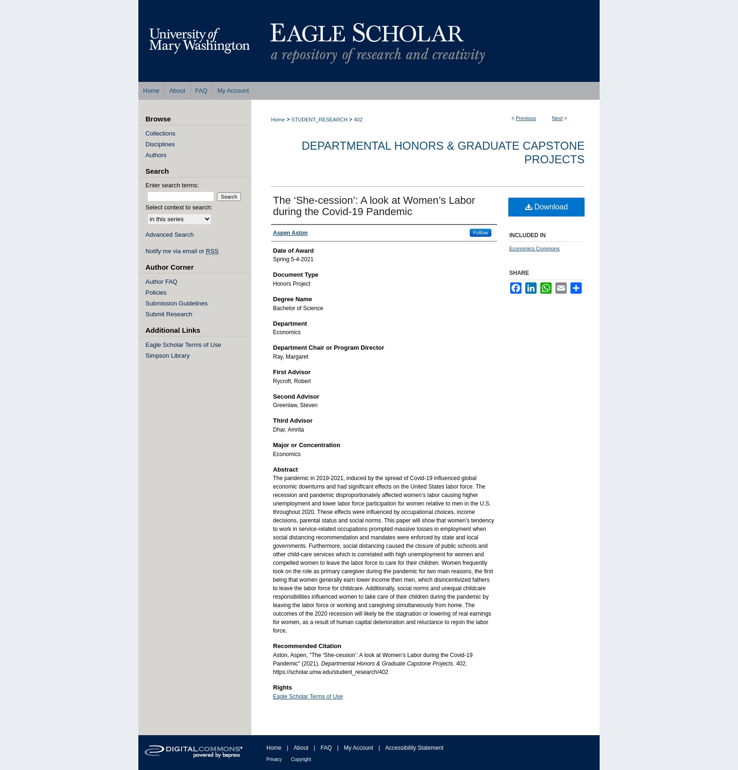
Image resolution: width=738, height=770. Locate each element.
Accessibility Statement (414, 748)
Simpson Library (167, 355)
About (301, 748)
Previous (526, 118)
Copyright (301, 759)
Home (278, 119)
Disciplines (160, 144)
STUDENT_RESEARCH (319, 119)
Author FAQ (161, 281)
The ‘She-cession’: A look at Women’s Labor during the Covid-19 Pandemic (374, 205)
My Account (358, 748)
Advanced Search (169, 234)
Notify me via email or (181, 251)
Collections (160, 133)
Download (546, 207)
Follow (480, 232)
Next (557, 118)
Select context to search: (178, 207)
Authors (156, 155)
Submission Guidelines (176, 303)
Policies (156, 292)
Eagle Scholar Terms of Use (308, 696)
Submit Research (169, 314)
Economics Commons (534, 248)
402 (358, 119)
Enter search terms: (172, 185)
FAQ (326, 748)
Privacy (274, 759)
